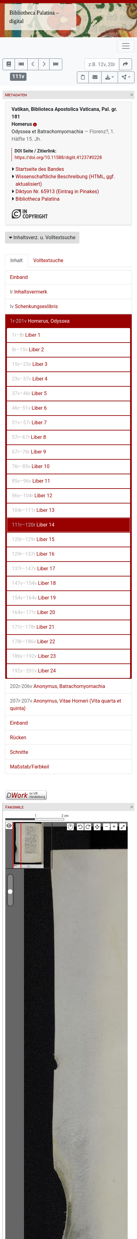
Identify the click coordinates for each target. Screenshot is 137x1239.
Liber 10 (31, 466)
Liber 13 (33, 510)
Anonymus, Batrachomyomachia (57, 686)
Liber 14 (33, 525)
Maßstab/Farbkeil (29, 767)
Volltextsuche (48, 260)
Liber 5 (29, 393)
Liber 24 (34, 671)
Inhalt (16, 260)
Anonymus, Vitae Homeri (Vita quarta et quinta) (65, 704)
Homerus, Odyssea (40, 321)
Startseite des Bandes (40, 169)
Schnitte (19, 752)
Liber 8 (29, 437)
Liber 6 (29, 408)
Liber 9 (29, 452)
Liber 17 (33, 569)
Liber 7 (29, 423)
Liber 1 (26, 335)
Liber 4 (29, 379)
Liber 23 (34, 656)
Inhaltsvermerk (28, 292)
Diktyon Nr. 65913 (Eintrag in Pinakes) (57, 191)
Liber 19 (34, 598)
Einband (19, 277)
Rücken (18, 737)
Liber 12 (32, 496)
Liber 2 (28, 350)
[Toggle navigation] (126, 46)
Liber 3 (29, 364)
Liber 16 (33, 554)
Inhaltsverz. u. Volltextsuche (42, 237)
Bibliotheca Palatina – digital (34, 17)
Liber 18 (34, 583)
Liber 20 (33, 612)
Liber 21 (33, 627)
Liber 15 (33, 539)
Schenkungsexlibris (34, 306)
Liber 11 (31, 481)
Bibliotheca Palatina (37, 199)
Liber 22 (33, 642)
